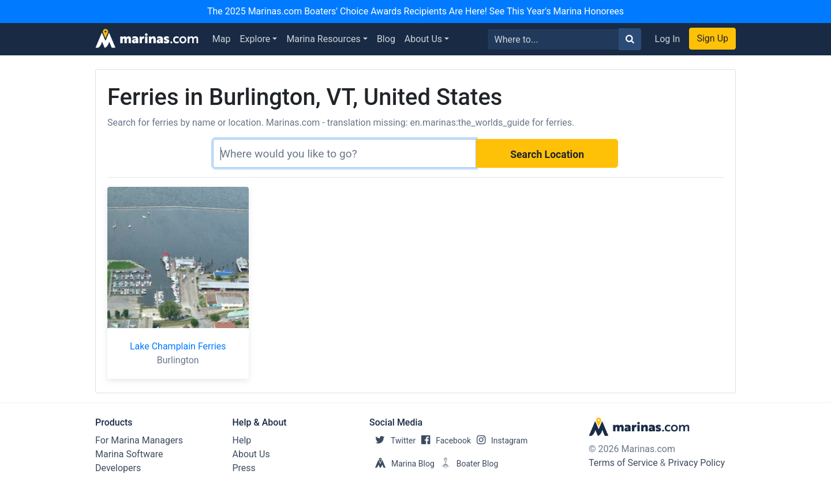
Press (244, 467)
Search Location (547, 154)
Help (242, 440)
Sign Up (712, 38)
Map (221, 38)
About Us (423, 38)
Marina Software (129, 454)
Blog (386, 38)
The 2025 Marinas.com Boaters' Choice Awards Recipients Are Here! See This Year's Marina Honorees (415, 11)
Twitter (392, 440)
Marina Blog (402, 463)
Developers (118, 467)
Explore (255, 38)
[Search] (344, 153)
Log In (667, 38)
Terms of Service (623, 462)
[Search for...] (553, 39)
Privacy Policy (696, 462)
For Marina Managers (139, 440)
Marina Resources (323, 38)
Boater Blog (467, 463)
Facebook (443, 440)
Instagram (499, 440)
